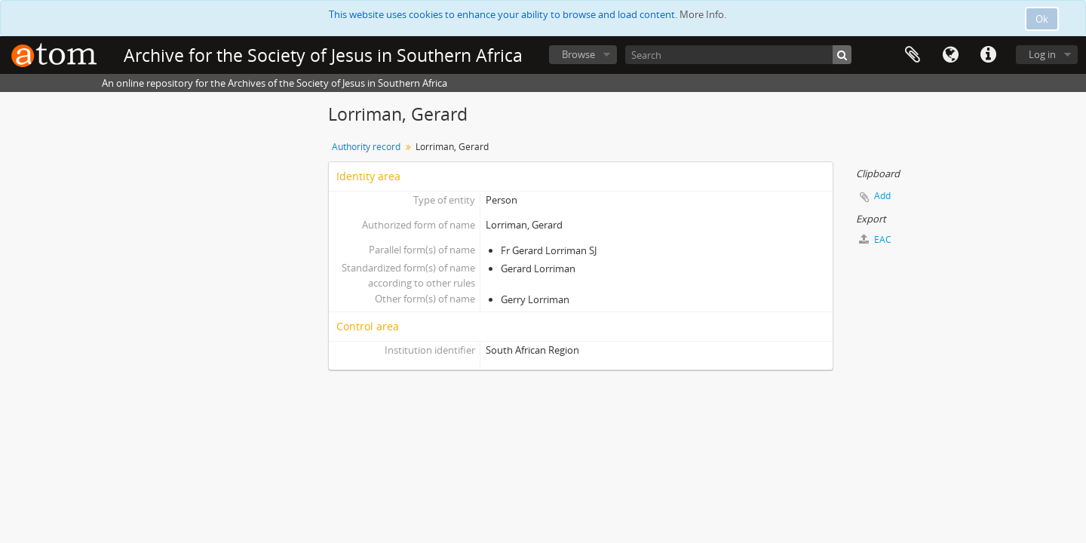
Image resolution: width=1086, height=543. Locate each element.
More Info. (703, 14)
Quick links (988, 55)
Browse (578, 54)
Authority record (366, 146)
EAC (875, 239)
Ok (1041, 19)
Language (950, 55)
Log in (1042, 54)
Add (882, 195)
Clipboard (912, 55)
